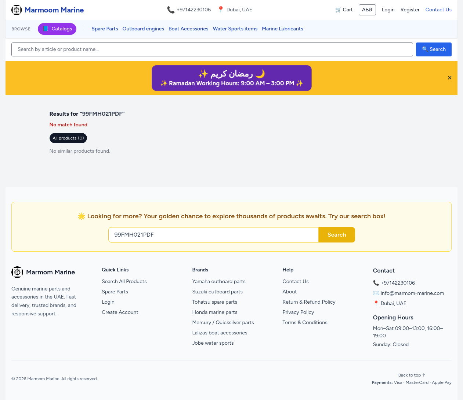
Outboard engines (143, 29)
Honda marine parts (214, 312)
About (290, 292)
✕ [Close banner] (449, 77)
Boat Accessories (189, 29)
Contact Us (439, 10)
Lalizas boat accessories (219, 333)
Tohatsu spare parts (214, 302)
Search (337, 234)
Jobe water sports (213, 343)
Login (388, 10)
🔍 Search (434, 49)
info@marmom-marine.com (412, 293)
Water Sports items (235, 29)
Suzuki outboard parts (217, 292)
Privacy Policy (298, 312)
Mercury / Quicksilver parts (223, 322)
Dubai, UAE (393, 303)
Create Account (120, 312)
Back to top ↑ (411, 375)
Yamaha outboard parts (218, 281)
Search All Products (124, 281)
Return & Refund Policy (309, 302)
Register (410, 10)
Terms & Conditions (305, 322)
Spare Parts (104, 29)
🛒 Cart (344, 10)
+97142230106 (194, 10)
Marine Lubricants (282, 29)
